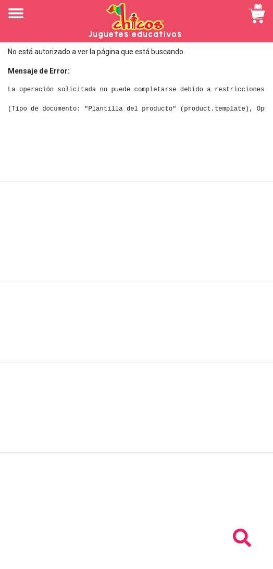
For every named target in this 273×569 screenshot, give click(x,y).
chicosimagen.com (167, 555)
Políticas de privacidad (137, 339)
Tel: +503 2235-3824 (136, 497)
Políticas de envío (137, 316)
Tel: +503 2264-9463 (136, 509)
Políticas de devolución (136, 327)
